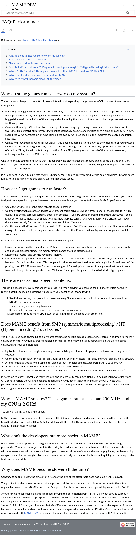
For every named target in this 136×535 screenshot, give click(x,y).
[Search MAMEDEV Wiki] (68, 12)
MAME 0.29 (31, 512)
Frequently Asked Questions (39, 39)
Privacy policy (9, 530)
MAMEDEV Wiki (24, 7)
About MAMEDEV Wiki (32, 530)
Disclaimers (54, 530)
